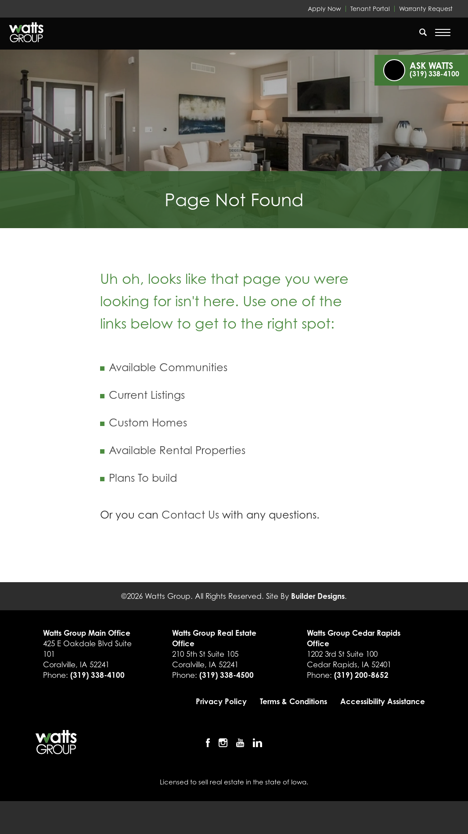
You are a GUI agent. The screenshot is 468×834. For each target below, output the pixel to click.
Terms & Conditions (293, 701)
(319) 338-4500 (226, 675)
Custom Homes (148, 422)
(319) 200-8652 (361, 675)
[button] (423, 37)
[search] (423, 32)
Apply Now (324, 8)
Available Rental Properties (177, 450)
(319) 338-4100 (97, 675)
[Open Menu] (442, 32)
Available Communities (168, 367)
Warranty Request (426, 8)
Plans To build (143, 478)
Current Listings (147, 395)
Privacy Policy (221, 701)
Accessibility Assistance (382, 701)
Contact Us (190, 514)
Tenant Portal (370, 8)
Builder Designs (318, 596)
